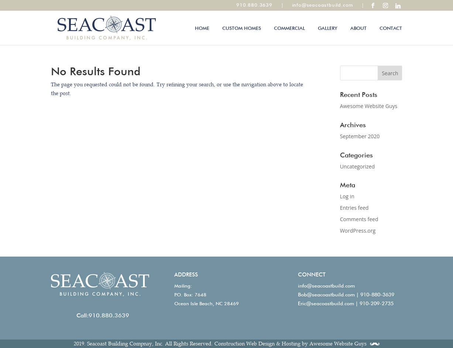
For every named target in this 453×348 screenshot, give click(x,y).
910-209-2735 (377, 303)
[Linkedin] (398, 5)
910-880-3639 (377, 294)
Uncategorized (357, 166)
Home (202, 28)
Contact (391, 28)
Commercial (289, 28)
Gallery (327, 28)
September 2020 (360, 136)
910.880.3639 (109, 315)
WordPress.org (357, 230)
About (358, 28)
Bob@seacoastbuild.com (326, 294)
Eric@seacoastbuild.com (326, 303)
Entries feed (354, 207)
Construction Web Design (245, 344)
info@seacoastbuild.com (326, 286)
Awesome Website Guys (369, 105)
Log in (347, 196)
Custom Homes (241, 28)
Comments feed (359, 219)
